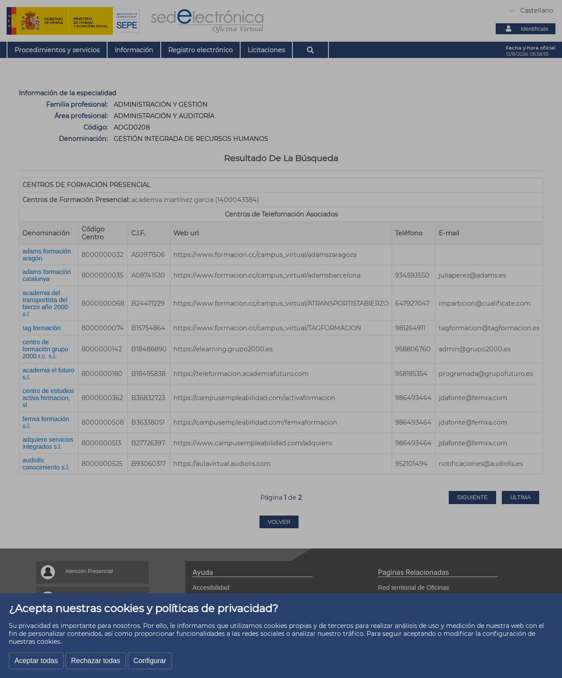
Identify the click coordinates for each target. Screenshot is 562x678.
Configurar (149, 660)
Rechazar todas (95, 660)
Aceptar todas (36, 660)
